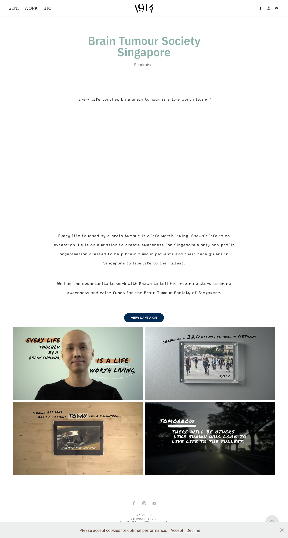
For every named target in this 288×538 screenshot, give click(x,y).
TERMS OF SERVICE (145, 519)
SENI (14, 8)
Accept (176, 530)
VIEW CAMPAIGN (144, 318)
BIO (47, 8)
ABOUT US (145, 515)
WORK (31, 8)
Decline (193, 530)
